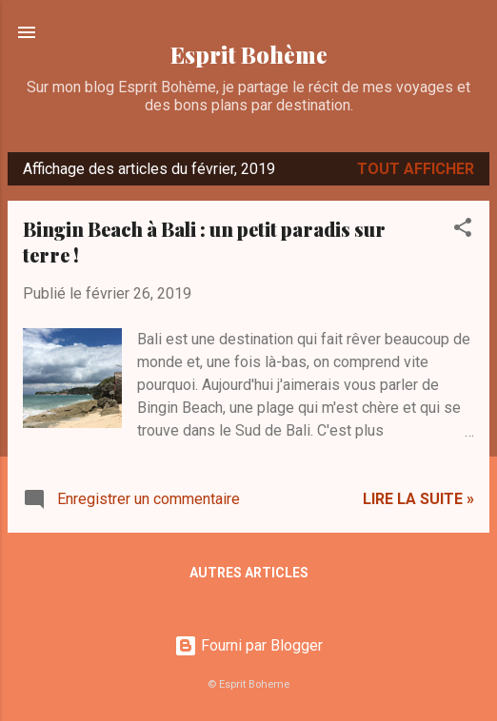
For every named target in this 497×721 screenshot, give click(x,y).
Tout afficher (415, 169)
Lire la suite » (418, 499)
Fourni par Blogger (248, 645)
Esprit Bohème (249, 54)
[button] (462, 230)
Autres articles (248, 572)
